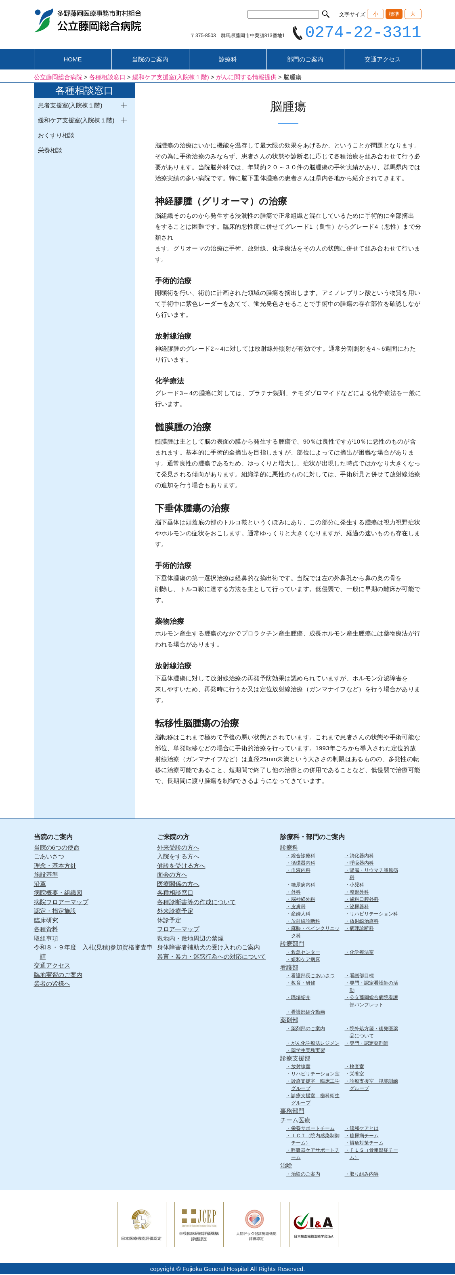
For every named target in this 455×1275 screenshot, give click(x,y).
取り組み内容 (364, 1175)
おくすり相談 (56, 136)
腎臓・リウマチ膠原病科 (374, 875)
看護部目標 (362, 977)
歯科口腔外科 (364, 900)
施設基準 (46, 875)
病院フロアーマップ (61, 902)
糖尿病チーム (364, 1137)
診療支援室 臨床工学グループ (315, 1085)
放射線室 (300, 1068)
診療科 (228, 60)
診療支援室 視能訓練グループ (374, 1085)
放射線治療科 (364, 922)
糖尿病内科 (303, 886)
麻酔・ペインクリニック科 (315, 933)
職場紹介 (300, 998)
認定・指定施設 (55, 912)
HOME (73, 60)
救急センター (305, 953)
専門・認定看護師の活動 (374, 987)
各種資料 (46, 930)
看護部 (289, 968)
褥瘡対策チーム (367, 1144)
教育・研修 (303, 984)
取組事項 (46, 939)
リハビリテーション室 (315, 1075)
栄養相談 (50, 151)
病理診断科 (362, 929)
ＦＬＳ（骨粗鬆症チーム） (374, 1155)
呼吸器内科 (362, 864)
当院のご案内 (150, 60)
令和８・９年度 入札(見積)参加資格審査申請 (93, 953)
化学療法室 (362, 953)
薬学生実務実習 (308, 1051)
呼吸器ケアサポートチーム (315, 1155)
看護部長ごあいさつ (313, 977)
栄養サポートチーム (313, 1129)
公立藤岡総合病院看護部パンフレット (374, 1002)
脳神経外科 (303, 900)
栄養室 (357, 1075)
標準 (394, 14)
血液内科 (300, 871)
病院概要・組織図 (58, 893)
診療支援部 (295, 1059)
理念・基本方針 (55, 866)
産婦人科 (300, 915)
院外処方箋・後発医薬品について (374, 1033)
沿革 (40, 884)
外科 (296, 893)
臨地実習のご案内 (58, 975)
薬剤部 (289, 1021)
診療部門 (292, 944)
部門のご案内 (305, 60)
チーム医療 (295, 1120)
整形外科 (359, 893)
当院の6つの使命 (57, 848)
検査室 (357, 1068)
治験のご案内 (305, 1175)
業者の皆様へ (52, 984)
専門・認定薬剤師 (369, 1044)
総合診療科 (303, 857)
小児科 (357, 886)
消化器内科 (362, 857)
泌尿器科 (359, 908)
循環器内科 (303, 864)
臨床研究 (46, 920)
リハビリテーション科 (374, 915)
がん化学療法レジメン (315, 1044)
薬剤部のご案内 (308, 1029)
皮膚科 (298, 908)
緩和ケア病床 (305, 960)
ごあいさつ (49, 857)
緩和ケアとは (364, 1129)
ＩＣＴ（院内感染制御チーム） (315, 1140)
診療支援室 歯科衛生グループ (315, 1100)
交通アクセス (383, 60)
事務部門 (292, 1112)
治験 (286, 1166)
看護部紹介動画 (308, 1013)
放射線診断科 (305, 922)
